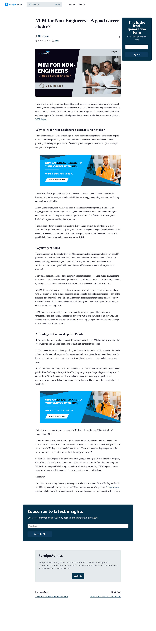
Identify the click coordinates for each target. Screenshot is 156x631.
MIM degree (40, 119)
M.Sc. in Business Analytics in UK (105, 596)
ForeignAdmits (112, 487)
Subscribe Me (40, 534)
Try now (137, 54)
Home (72, 4)
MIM (56, 40)
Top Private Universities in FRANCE (51, 596)
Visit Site (78, 576)
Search (82, 4)
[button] (119, 36)
